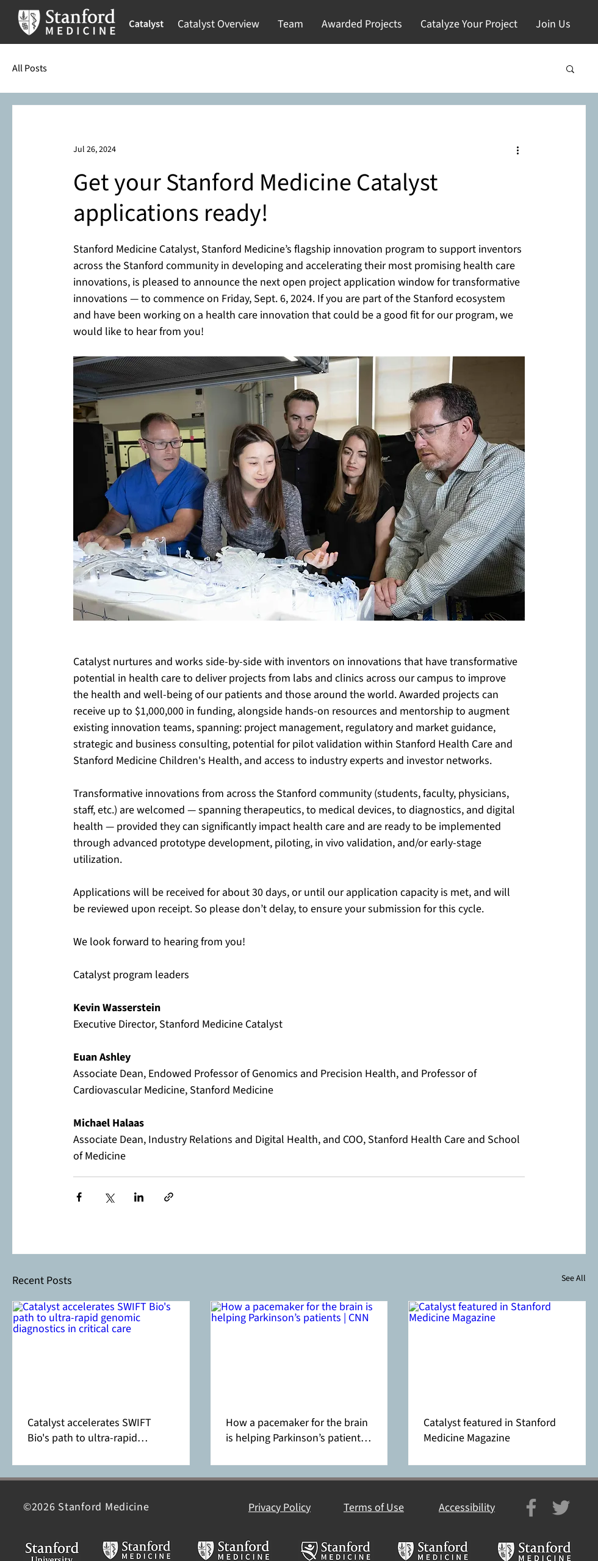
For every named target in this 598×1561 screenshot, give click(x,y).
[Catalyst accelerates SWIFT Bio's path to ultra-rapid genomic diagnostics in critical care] (101, 1351)
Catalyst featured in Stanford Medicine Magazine (489, 1430)
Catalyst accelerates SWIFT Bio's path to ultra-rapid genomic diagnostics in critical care (96, 1430)
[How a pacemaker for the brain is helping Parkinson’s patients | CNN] (299, 1351)
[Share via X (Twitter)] (109, 1197)
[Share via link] (169, 1197)
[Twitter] (561, 1508)
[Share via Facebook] (79, 1197)
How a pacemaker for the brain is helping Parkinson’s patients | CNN (298, 1430)
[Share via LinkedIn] (139, 1197)
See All (573, 1278)
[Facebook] (531, 1508)
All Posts (29, 68)
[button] (218, 24)
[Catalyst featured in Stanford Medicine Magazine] (497, 1351)
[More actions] (517, 149)
